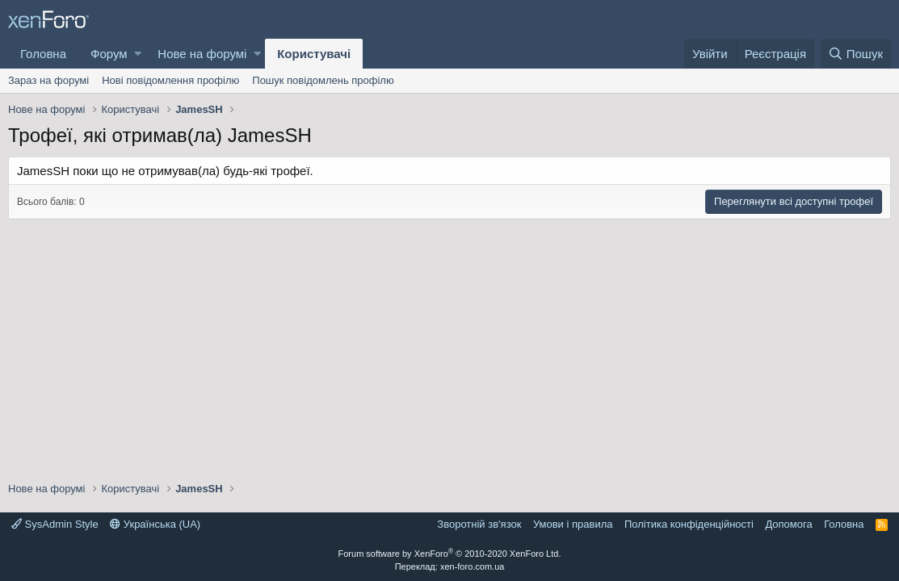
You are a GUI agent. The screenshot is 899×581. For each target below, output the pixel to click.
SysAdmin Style (55, 524)
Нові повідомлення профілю (170, 80)
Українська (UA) (155, 524)
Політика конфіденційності (689, 524)
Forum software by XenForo (449, 553)
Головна (43, 54)
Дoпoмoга (788, 524)
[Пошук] (856, 54)
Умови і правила (573, 524)
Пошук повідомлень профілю (322, 80)
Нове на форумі (202, 54)
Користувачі (314, 54)
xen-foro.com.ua (472, 566)
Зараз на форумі (48, 80)
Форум (109, 54)
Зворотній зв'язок (479, 524)
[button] (137, 54)
